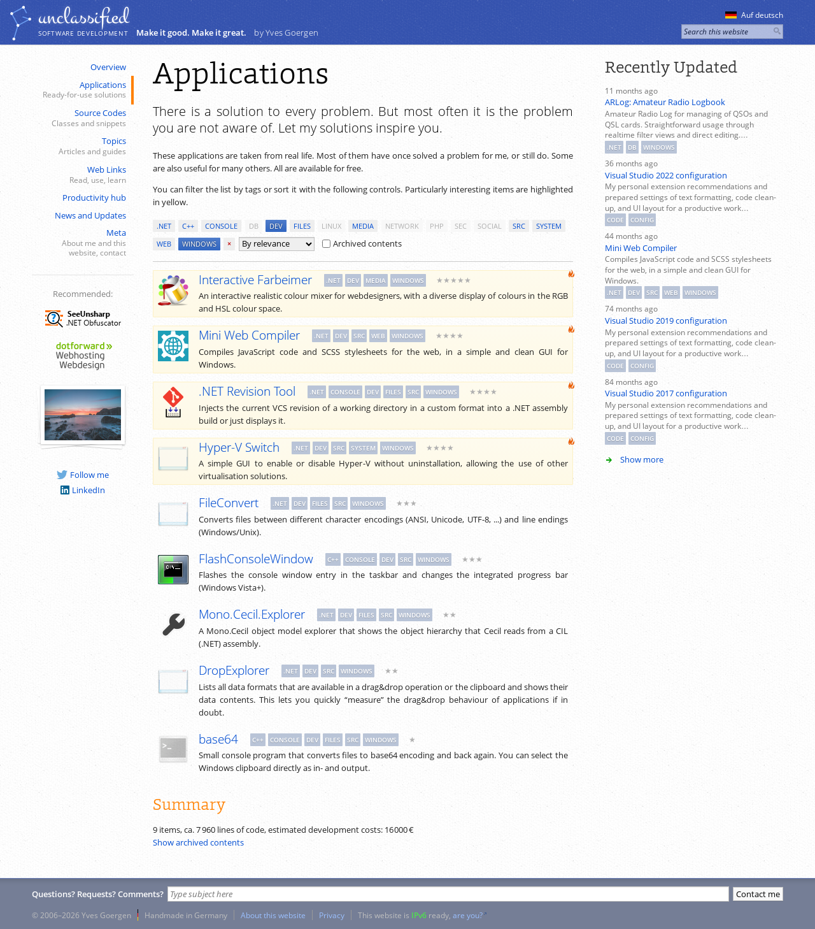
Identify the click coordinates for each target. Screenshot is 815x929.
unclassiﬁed (83, 17)
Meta (81, 243)
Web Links (81, 175)
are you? (468, 915)
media (363, 226)
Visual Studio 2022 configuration (666, 175)
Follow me (83, 474)
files (302, 226)
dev (276, 226)
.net (164, 226)
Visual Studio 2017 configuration (666, 393)
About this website (273, 915)
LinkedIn (82, 490)
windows (199, 243)
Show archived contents (198, 842)
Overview (108, 67)
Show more (641, 459)
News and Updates (90, 215)
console (221, 226)
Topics (81, 146)
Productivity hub (94, 197)
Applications (81, 90)
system (549, 226)
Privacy (331, 915)
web (164, 243)
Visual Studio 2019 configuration (666, 320)
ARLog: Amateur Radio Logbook (665, 102)
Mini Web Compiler (641, 248)
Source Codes (81, 118)
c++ (188, 226)
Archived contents (362, 243)
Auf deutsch (754, 15)
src (519, 226)
